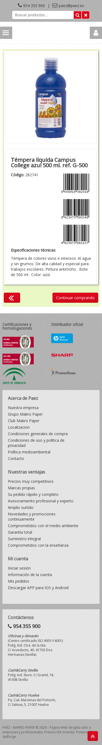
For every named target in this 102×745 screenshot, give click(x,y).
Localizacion (19, 427)
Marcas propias (21, 487)
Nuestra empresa (23, 407)
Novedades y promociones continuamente (31, 516)
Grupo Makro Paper (25, 414)
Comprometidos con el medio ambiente (43, 525)
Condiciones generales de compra (38, 433)
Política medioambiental (29, 452)
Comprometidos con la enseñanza (38, 545)
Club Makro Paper (23, 420)
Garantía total (20, 532)
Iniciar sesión (19, 568)
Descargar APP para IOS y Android (38, 587)
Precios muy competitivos (31, 481)
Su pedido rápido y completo (33, 494)
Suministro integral (24, 538)
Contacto (16, 458)
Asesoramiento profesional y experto (40, 500)
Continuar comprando (75, 297)
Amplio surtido (20, 507)
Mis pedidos (18, 581)
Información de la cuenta (30, 574)
